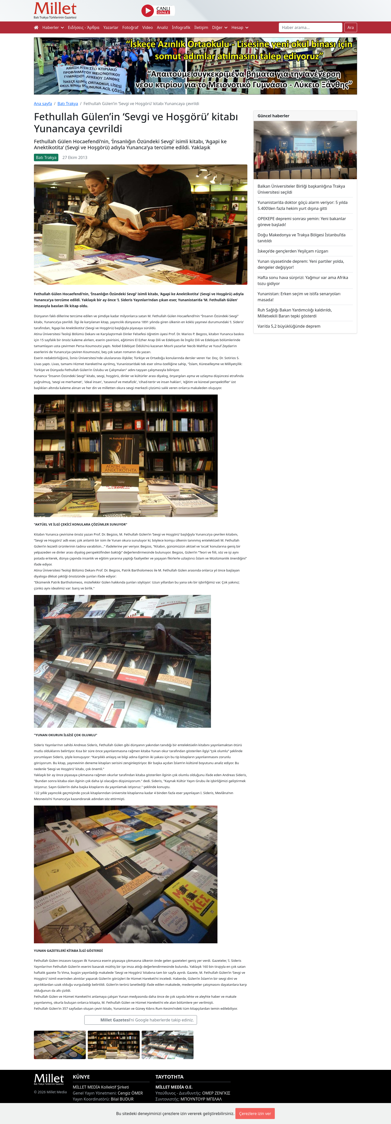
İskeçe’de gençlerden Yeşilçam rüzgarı (293, 251)
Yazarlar (110, 27)
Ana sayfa (43, 103)
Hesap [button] (239, 27)
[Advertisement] (305, 378)
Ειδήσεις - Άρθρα (83, 27)
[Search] (310, 27)
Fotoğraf (130, 27)
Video (147, 27)
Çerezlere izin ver (255, 1113)
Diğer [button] (219, 27)
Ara (351, 27)
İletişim (201, 27)
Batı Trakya (67, 103)
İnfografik (181, 27)
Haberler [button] (53, 27)
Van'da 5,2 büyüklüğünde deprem (289, 326)
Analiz (162, 27)
